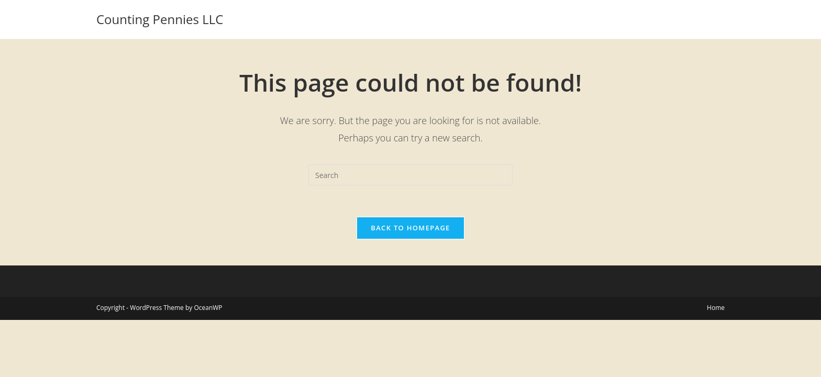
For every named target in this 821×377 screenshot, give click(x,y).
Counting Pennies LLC (159, 19)
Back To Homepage (410, 227)
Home (716, 307)
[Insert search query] (410, 174)
